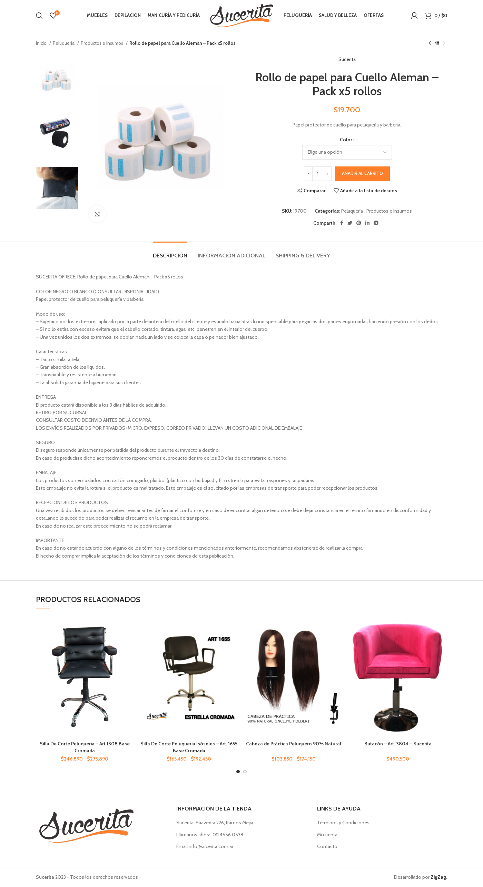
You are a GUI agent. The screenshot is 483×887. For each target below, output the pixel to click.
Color (346, 139)
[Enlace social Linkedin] (367, 222)
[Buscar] (39, 15)
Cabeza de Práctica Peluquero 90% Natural (293, 744)
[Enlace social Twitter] (349, 222)
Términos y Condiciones (343, 822)
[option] (57, 79)
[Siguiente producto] (443, 43)
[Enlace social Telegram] (376, 222)
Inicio (42, 43)
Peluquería (64, 43)
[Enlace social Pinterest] (358, 222)
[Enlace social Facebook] (341, 222)
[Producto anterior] (429, 43)
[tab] (170, 252)
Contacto (327, 846)
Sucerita (347, 59)
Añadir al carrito (362, 173)
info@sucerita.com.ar (211, 846)
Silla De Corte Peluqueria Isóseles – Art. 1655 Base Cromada (188, 747)
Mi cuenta (327, 835)
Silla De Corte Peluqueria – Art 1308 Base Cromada (85, 747)
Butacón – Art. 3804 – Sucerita (398, 744)
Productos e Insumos (102, 43)
